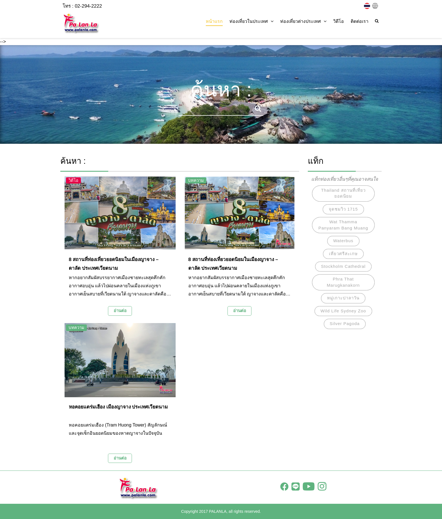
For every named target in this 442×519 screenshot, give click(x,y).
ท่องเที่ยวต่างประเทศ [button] (303, 21)
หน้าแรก (214, 21)
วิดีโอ (338, 21)
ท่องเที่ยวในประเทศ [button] (251, 21)
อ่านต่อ (120, 310)
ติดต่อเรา (359, 21)
